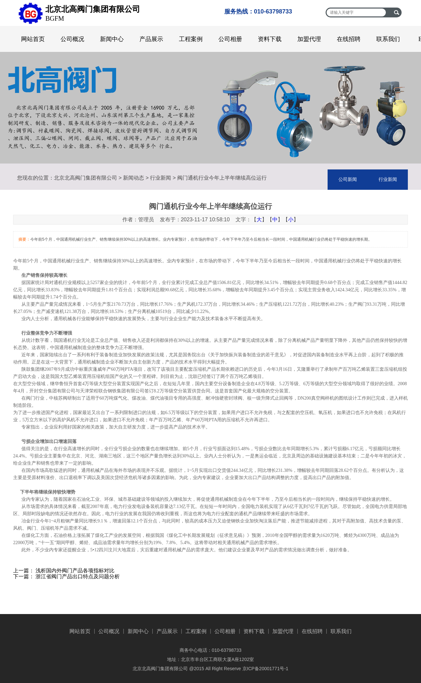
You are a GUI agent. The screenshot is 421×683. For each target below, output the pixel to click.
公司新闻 (347, 179)
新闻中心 (112, 39)
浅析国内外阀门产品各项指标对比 (75, 570)
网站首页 (33, 39)
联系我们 (388, 39)
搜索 (396, 12)
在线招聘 (348, 39)
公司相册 (230, 39)
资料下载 (270, 39)
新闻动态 (133, 178)
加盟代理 (309, 39)
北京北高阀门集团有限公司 (85, 178)
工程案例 (191, 39)
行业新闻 (160, 178)
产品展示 (151, 39)
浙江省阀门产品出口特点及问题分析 (78, 576)
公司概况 (72, 39)
